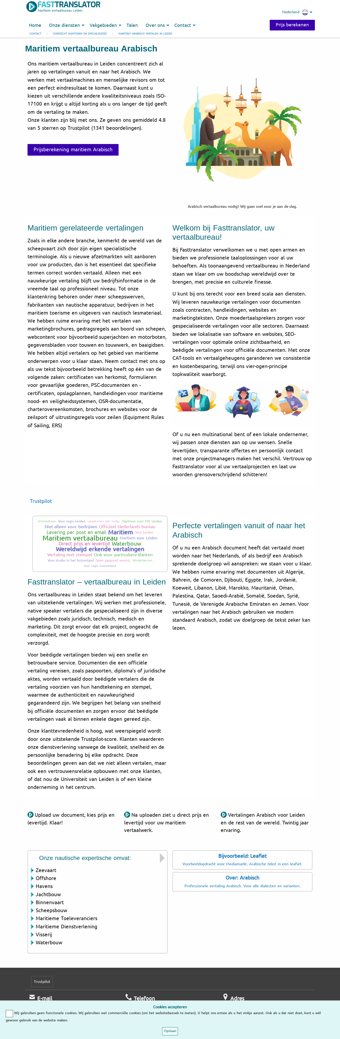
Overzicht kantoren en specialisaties (80, 33)
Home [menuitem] (35, 25)
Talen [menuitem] (132, 25)
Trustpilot (41, 501)
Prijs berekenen (292, 24)
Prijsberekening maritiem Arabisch (73, 149)
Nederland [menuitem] (295, 12)
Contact (35, 33)
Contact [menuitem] (182, 25)
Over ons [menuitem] (155, 25)
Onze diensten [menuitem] (64, 25)
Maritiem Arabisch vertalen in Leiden (145, 33)
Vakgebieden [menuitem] (103, 25)
